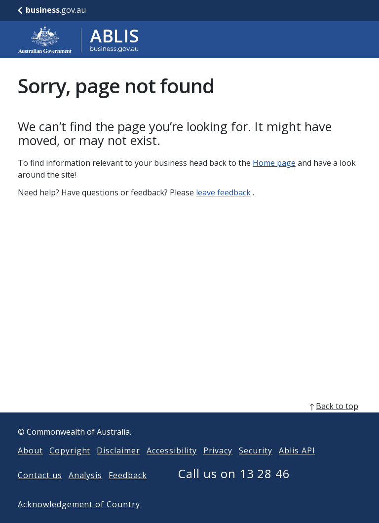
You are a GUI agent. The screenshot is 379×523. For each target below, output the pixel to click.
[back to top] (189, 421)
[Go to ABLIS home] (78, 39)
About (30, 466)
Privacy (218, 466)
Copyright (70, 466)
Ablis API (297, 466)
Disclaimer (118, 466)
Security (255, 466)
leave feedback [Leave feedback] (223, 192)
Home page (274, 162)
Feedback (128, 491)
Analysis (86, 491)
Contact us (40, 491)
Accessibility (171, 466)
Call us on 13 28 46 (234, 489)
